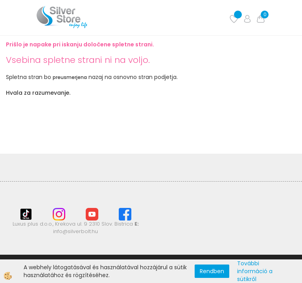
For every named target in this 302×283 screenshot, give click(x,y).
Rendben (212, 271)
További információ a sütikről (255, 271)
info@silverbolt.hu (75, 231)
